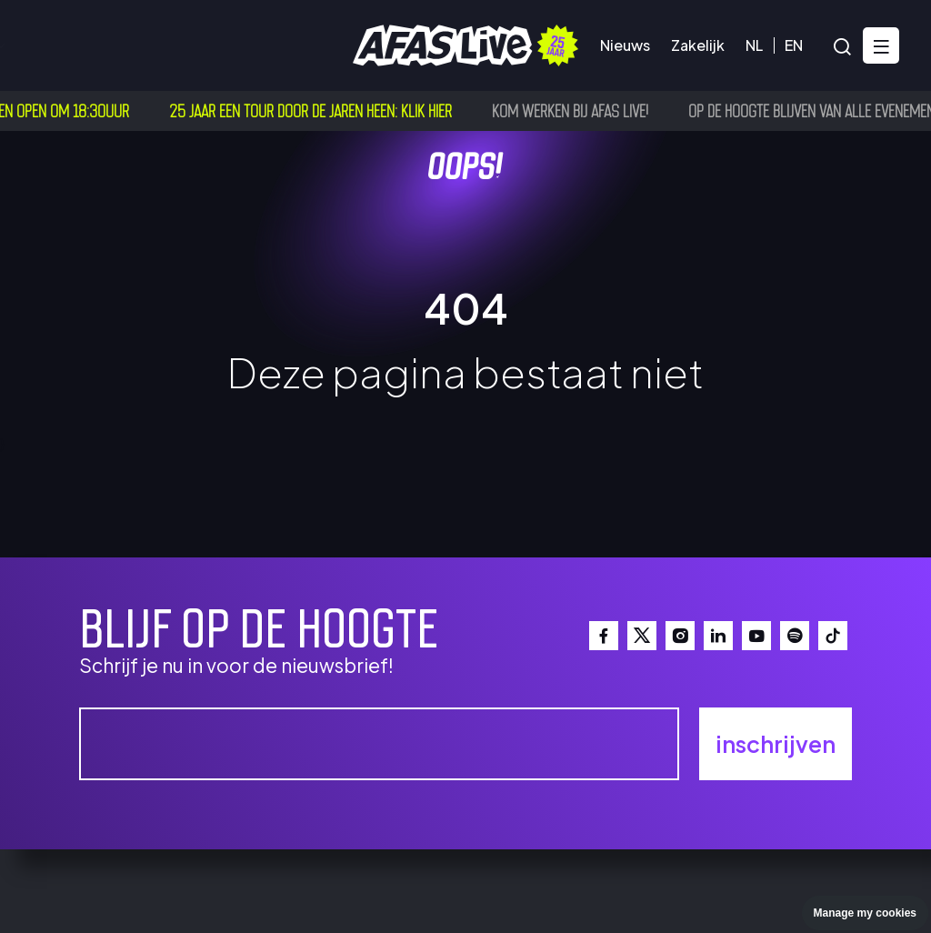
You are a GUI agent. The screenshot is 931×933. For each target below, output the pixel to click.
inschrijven (776, 743)
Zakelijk (698, 45)
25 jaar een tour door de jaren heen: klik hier (315, 110)
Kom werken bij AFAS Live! (574, 110)
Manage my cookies (865, 913)
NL (754, 45)
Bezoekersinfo (172, 45)
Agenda (58, 45)
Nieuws (625, 45)
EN (794, 45)
